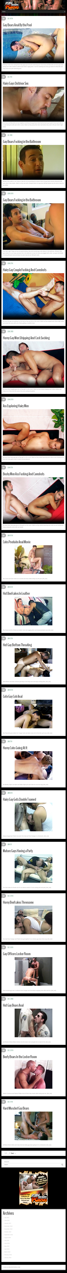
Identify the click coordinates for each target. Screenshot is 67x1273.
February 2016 (8, 1254)
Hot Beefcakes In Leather (18, 593)
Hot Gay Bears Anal (14, 1005)
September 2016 (8, 1234)
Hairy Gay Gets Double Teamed (21, 799)
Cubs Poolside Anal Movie (18, 542)
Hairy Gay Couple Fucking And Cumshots (26, 270)
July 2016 (6, 1240)
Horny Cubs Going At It (16, 748)
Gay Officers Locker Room (18, 954)
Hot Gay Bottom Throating (19, 645)
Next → (13, 1153)
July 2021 (6, 1217)
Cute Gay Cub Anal (13, 696)
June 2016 (7, 1243)
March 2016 (7, 1252)
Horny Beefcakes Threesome (20, 902)
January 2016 (7, 1257)
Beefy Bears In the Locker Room (21, 1057)
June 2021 (7, 1220)
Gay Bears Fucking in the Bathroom (23, 141)
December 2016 (8, 1226)
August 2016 (7, 1237)
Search (6, 1161)
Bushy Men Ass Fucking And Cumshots (25, 474)
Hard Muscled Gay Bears (17, 1108)
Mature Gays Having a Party (19, 851)
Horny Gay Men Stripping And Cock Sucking (28, 338)
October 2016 (7, 1232)
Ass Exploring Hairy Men (17, 406)
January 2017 (7, 1223)
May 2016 (6, 1246)
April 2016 (6, 1249)
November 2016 (8, 1229)
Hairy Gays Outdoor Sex (17, 83)
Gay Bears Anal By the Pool (19, 25)
